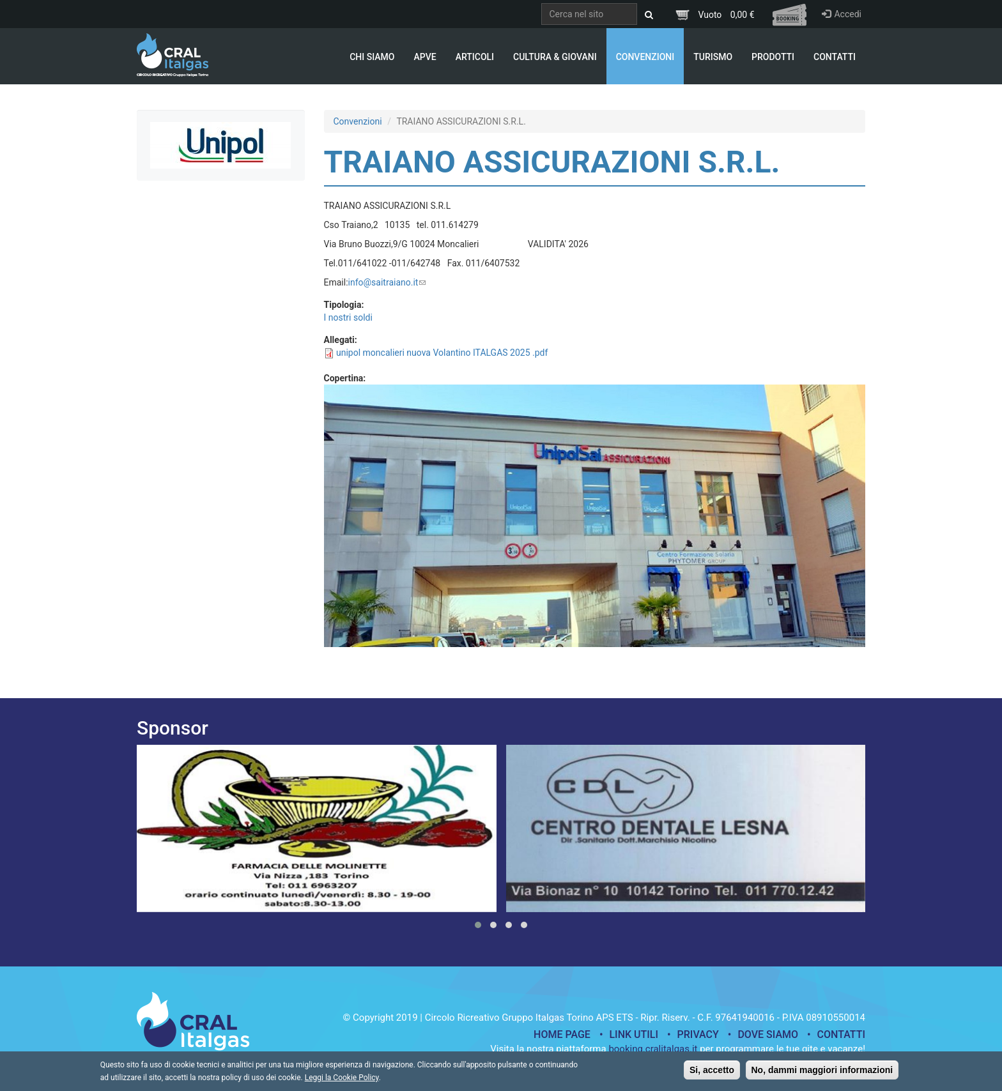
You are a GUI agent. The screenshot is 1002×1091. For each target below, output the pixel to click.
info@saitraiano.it (387, 282)
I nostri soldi (348, 317)
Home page (562, 1034)
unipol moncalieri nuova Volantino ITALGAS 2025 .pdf (442, 352)
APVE (424, 57)
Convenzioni (645, 57)
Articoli (475, 57)
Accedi (841, 14)
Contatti (834, 57)
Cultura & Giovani (555, 57)
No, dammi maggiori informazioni (822, 1073)
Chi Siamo (372, 57)
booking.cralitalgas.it (652, 1049)
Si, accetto (712, 1073)
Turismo (712, 57)
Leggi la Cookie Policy (342, 1080)
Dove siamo (767, 1034)
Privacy (698, 1034)
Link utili (633, 1034)
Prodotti (773, 57)
